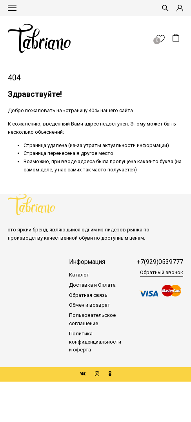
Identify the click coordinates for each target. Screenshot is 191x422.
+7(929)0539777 (160, 262)
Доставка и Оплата (92, 285)
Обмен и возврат (89, 305)
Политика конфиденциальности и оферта (95, 342)
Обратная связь (88, 295)
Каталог (79, 275)
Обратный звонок (161, 272)
